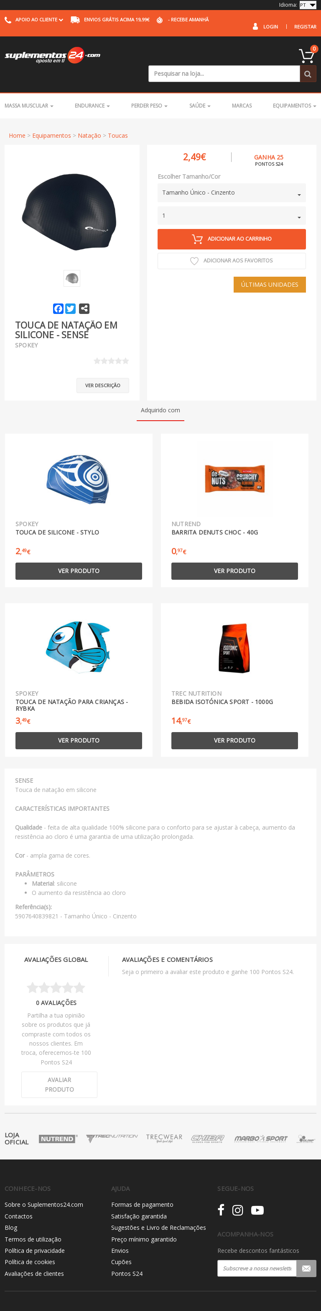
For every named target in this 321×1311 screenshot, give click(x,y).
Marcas (242, 89)
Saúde (200, 89)
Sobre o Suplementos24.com (44, 1184)
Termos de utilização (33, 1219)
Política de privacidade (35, 1230)
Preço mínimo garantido (144, 1219)
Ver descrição (102, 365)
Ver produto (78, 551)
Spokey (26, 328)
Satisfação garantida (139, 1196)
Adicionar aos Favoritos (231, 244)
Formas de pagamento (142, 1184)
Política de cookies (30, 1242)
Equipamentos (294, 89)
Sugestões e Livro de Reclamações (158, 1207)
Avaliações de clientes (34, 1253)
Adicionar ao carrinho (232, 222)
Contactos (19, 1196)
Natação (89, 118)
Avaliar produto (59, 1063)
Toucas (118, 118)
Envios (120, 1230)
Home (17, 118)
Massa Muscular (29, 89)
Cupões (121, 1242)
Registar (305, 26)
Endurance (92, 89)
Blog (11, 1207)
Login (270, 26)
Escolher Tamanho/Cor (189, 159)
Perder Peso (149, 89)
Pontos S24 (127, 1253)
